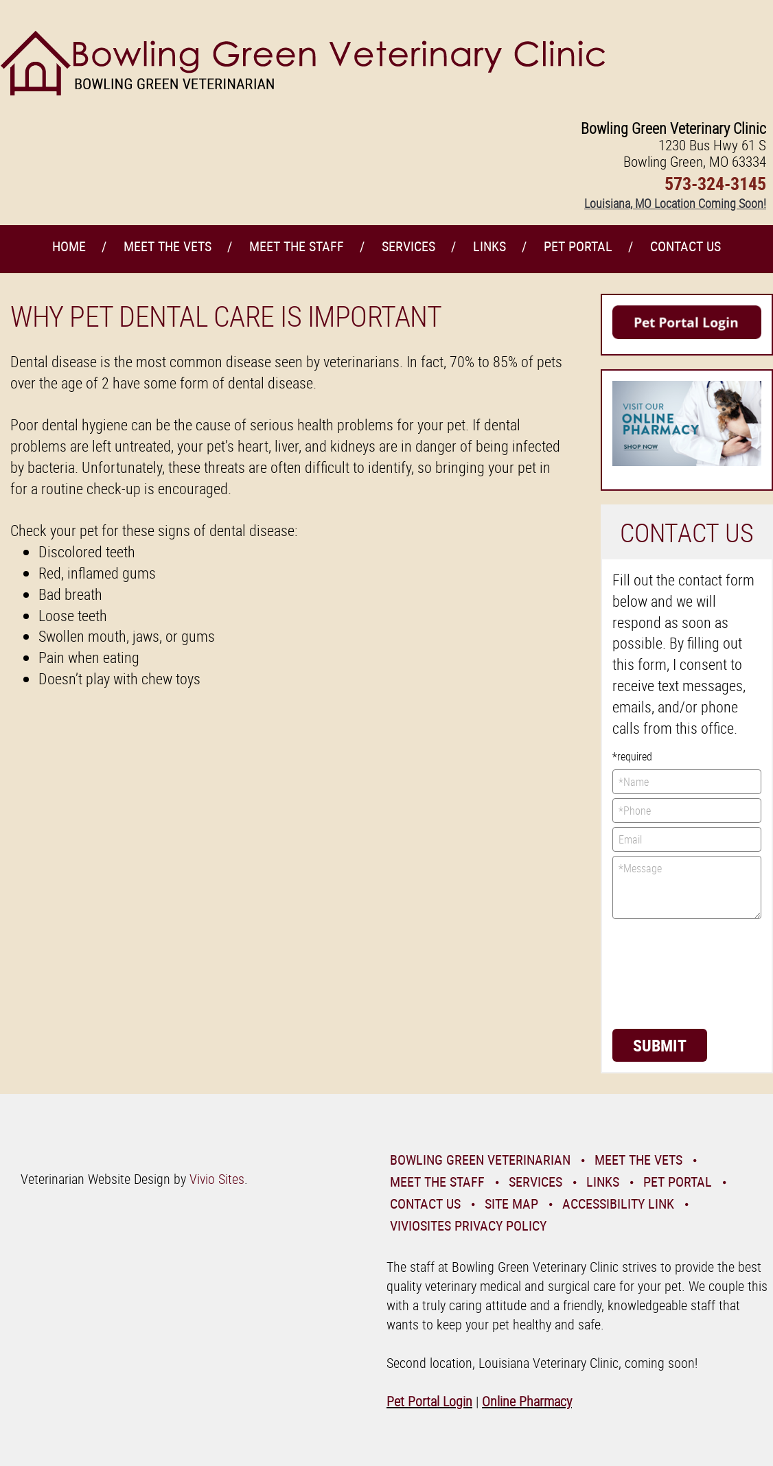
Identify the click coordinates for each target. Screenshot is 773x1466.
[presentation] (668, 972)
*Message (687, 887)
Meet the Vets (167, 246)
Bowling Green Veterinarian (480, 1159)
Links (489, 246)
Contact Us (685, 246)
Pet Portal (578, 246)
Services (408, 246)
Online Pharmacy (527, 1401)
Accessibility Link (618, 1203)
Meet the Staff (296, 246)
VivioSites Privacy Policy (468, 1225)
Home (69, 246)
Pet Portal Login (429, 1401)
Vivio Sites (216, 1179)
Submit (660, 1045)
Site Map (511, 1203)
